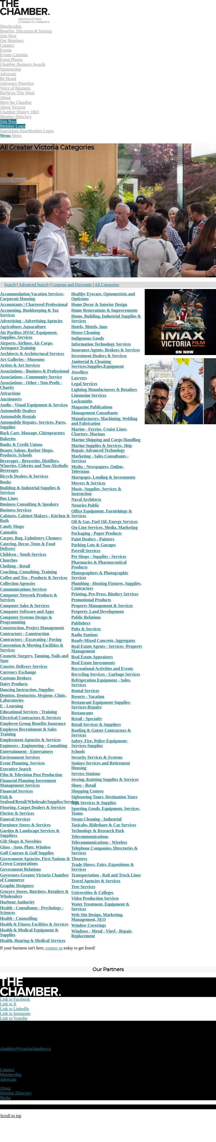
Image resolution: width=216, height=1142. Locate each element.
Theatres (79, 858)
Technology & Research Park (97, 830)
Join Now (20, 131)
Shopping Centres (87, 791)
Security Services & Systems (96, 757)
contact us (54, 948)
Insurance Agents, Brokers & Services (105, 350)
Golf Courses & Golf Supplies (27, 853)
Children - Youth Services (23, 554)
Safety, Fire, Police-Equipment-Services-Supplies (99, 743)
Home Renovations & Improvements (104, 310)
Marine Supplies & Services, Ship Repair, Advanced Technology (101, 448)
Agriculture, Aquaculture (23, 326)
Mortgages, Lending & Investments (103, 477)
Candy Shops (12, 526)
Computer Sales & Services (24, 605)
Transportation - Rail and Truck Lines (106, 875)
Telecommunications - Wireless (99, 842)
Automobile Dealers (18, 410)
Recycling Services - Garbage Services (105, 674)
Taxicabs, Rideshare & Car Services (103, 825)
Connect (7, 1070)
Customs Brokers (15, 678)
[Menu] (10, 135)
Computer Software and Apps (27, 611)
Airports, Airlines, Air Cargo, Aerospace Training (26, 345)
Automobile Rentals (18, 416)
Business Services (16, 510)
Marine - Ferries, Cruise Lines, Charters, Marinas (99, 431)
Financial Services (16, 791)
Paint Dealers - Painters (92, 539)
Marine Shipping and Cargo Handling (105, 439)
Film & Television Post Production (31, 774)
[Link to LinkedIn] (14, 1008)
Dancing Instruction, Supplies (27, 689)
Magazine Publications (91, 407)
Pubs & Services (86, 629)
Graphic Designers (17, 885)
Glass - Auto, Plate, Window (25, 847)
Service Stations (85, 773)
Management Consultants (94, 413)
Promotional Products (91, 600)
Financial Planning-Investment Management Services (28, 782)
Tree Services (83, 886)
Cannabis (8, 532)
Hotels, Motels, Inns (89, 326)
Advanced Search (34, 284)
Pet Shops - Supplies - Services (98, 556)
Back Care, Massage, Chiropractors (32, 433)
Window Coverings (88, 925)
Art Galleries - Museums (22, 359)
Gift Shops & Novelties (20, 841)
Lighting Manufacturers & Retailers (104, 389)
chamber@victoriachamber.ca (25, 1048)
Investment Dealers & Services (99, 355)
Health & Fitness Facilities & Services (34, 924)
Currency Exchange (18, 672)
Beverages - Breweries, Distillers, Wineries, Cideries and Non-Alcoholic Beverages (34, 466)
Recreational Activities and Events (102, 668)
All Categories (107, 284)
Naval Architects (86, 499)
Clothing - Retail (15, 566)
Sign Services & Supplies (93, 802)
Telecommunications (89, 836)
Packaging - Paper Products (96, 533)
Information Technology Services (101, 344)
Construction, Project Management (32, 628)
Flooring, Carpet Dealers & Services (32, 807)
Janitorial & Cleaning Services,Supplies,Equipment (97, 364)
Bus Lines (9, 498)
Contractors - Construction (24, 633)
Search (10, 284)
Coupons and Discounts (71, 284)
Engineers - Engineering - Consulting (33, 745)
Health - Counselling (18, 918)
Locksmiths (81, 401)
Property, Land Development (97, 611)
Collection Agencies (17, 583)
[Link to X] (8, 1004)
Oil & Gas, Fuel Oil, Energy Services (104, 521)
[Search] (6, 131)
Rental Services (85, 690)
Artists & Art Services (20, 365)
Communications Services (23, 589)
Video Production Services (95, 898)
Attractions (10, 393)
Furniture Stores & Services (25, 825)
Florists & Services (17, 813)
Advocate (8, 1079)
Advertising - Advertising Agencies (31, 321)
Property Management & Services (102, 605)
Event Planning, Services (22, 763)
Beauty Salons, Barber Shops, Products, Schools (27, 452)
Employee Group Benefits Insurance (33, 723)
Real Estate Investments (93, 662)
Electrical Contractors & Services (30, 717)
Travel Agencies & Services (95, 881)
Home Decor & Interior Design (99, 304)
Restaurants (82, 713)
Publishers (80, 623)
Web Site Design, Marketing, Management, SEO (97, 917)
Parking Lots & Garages (93, 545)
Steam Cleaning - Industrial (96, 819)
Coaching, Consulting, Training (28, 572)
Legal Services (84, 383)
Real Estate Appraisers (92, 657)
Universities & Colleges (92, 892)
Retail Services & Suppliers (96, 724)
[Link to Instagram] (15, 1013)
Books (5, 482)
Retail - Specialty (86, 718)
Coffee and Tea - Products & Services (33, 577)
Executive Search (15, 769)
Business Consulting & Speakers (29, 504)
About (5, 1088)
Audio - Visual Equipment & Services (34, 405)
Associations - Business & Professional (34, 371)
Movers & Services (88, 483)
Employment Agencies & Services (30, 740)
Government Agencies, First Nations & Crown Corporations (35, 861)
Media (5, 1098)
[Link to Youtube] (14, 1018)
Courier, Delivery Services (23, 666)
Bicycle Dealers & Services (24, 476)
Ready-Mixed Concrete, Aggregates (103, 640)
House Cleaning (85, 332)
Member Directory (16, 1093)
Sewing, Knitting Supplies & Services (105, 779)
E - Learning (11, 706)
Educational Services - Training (28, 712)
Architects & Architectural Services (32, 353)
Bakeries (8, 438)
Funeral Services (15, 819)
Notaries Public (85, 505)
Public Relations (86, 617)
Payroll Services (85, 550)
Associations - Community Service (31, 377)
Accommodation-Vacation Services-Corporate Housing (32, 296)
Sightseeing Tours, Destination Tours (104, 797)
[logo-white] (30, 994)
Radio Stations (84, 634)
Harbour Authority (17, 902)
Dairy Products (14, 684)
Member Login (40, 131)
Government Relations (20, 869)
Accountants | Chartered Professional (34, 304)
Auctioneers (11, 399)
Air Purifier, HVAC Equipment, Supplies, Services (29, 334)
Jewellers (79, 372)
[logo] (25, 21)
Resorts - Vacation (87, 696)
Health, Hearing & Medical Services (32, 940)
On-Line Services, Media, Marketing (104, 527)
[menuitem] (108, 33)
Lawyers (79, 378)
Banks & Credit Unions (21, 444)
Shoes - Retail (83, 785)
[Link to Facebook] (15, 999)
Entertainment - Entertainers (26, 751)
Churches (8, 560)
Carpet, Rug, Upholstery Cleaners (30, 538)
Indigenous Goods (87, 338)
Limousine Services (88, 395)
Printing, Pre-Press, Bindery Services (104, 594)
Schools (78, 751)
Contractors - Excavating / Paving (30, 639)
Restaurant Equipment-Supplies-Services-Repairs (101, 704)
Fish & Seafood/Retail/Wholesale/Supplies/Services (39, 799)
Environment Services (20, 757)
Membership (10, 1074)
